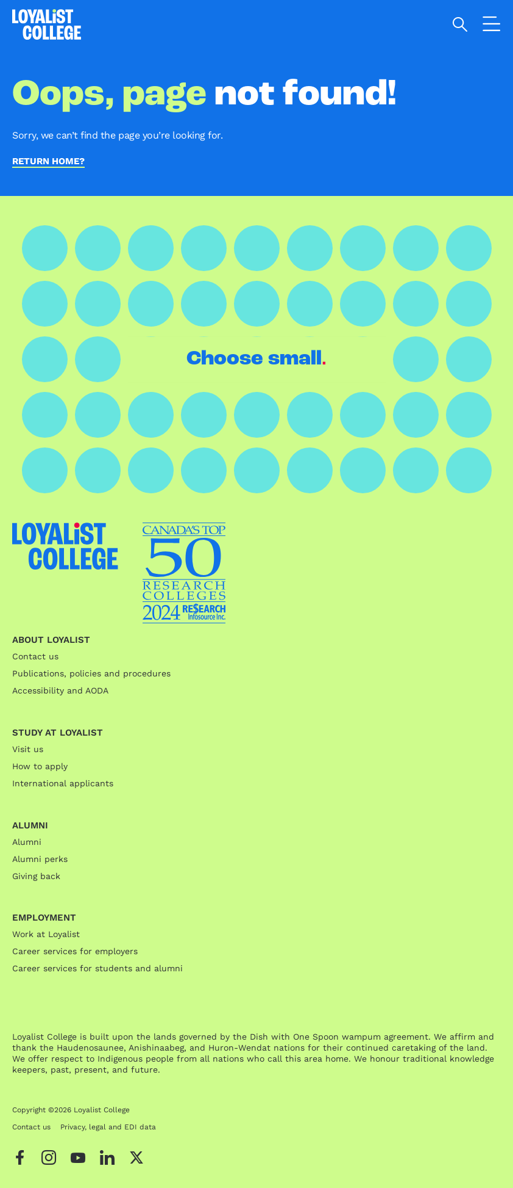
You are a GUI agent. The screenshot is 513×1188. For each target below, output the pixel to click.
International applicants (62, 783)
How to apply (40, 766)
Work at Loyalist (46, 934)
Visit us (27, 749)
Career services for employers (75, 951)
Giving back (36, 876)
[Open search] (460, 24)
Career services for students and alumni (97, 968)
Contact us (35, 656)
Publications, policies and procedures (91, 673)
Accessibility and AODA (60, 690)
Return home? (48, 162)
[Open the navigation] (492, 26)
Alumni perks (40, 859)
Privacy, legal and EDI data (108, 1127)
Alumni (26, 842)
